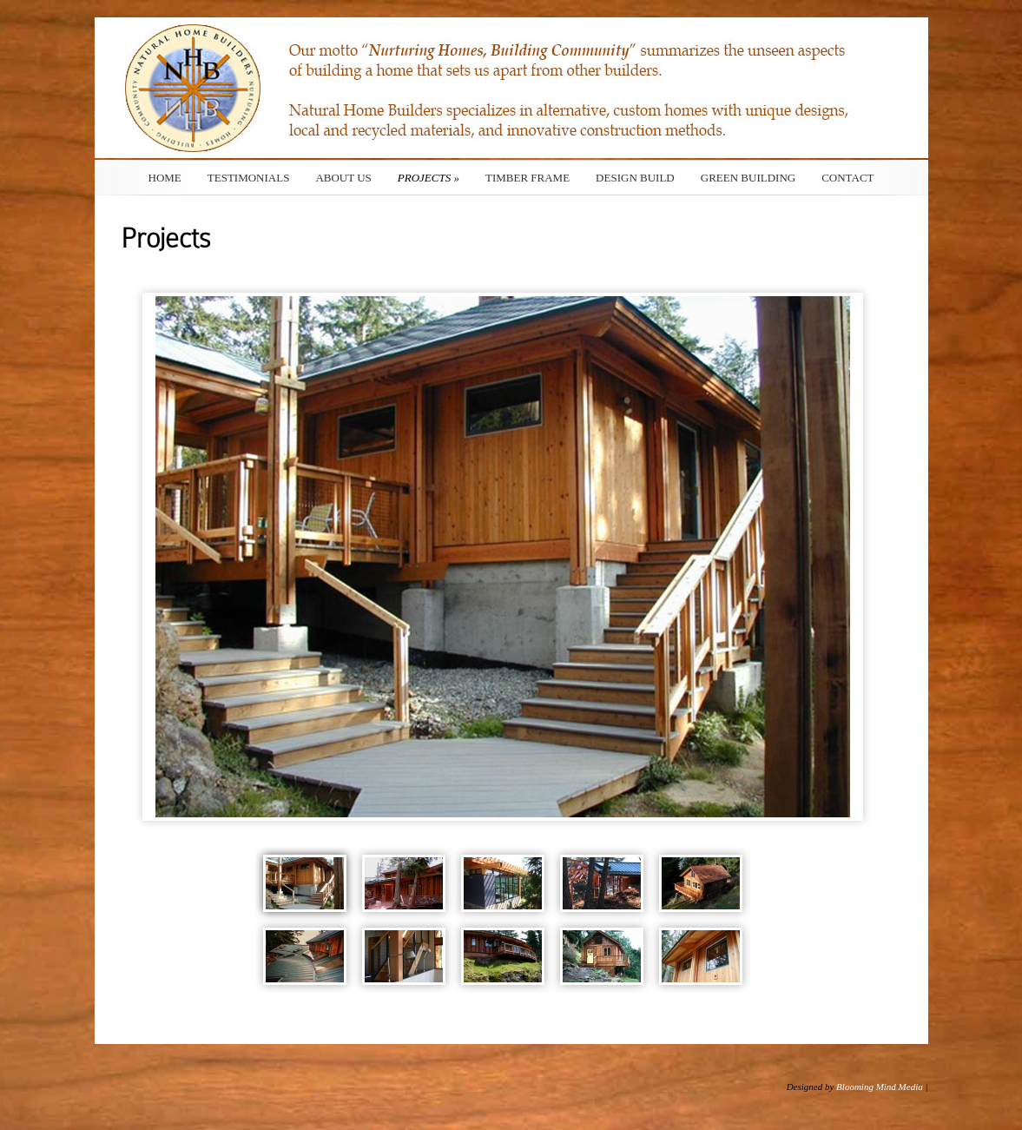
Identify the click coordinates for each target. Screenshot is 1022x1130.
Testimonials (249, 177)
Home (164, 177)
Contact (847, 177)
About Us (343, 177)
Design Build (635, 177)
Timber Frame (527, 177)
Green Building (748, 177)
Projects (428, 177)
